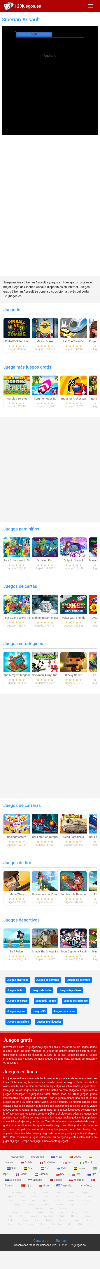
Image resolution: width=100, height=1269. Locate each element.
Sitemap (61, 1240)
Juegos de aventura (78, 979)
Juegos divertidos (17, 979)
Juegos (84, 1193)
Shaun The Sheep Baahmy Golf (51, 951)
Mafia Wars (16, 894)
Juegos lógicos (16, 1011)
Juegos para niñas (64, 1011)
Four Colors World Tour (18, 560)
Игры (57, 1156)
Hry (76, 1174)
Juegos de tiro (17, 862)
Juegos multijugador (49, 1021)
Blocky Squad (73, 675)
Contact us (40, 1240)
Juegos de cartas (20, 586)
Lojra (26, 1185)
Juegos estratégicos (23, 643)
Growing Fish (45, 560)
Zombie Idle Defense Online (77, 894)
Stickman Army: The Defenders (51, 675)
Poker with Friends (73, 617)
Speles (56, 1179)
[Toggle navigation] (90, 6)
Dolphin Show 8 (74, 560)
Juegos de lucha (41, 990)
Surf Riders (17, 951)
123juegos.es (27, 6)
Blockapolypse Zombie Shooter (51, 894)
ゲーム (86, 1185)
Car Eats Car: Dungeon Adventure (53, 837)
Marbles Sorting (17, 398)
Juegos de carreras (22, 805)
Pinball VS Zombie (16, 341)
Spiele (27, 1162)
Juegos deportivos (21, 920)
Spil (45, 1168)
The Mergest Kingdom (18, 675)
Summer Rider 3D (45, 398)
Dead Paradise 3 (73, 837)
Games (17, 1156)
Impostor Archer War (74, 398)
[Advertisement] (50, 91)
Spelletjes (48, 1162)
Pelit (62, 1168)
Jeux (68, 1162)
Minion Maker (45, 341)
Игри (44, 1185)
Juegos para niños (21, 529)
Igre (92, 1174)
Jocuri (22, 1174)
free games (17, 1193)
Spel (29, 1168)
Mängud (35, 1179)
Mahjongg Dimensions (46, 617)
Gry (60, 1174)
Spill (12, 1168)
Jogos (76, 1156)
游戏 (80, 1224)
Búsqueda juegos (45, 1000)
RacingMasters (16, 837)
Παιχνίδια (64, 1185)
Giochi (86, 1162)
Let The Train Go (73, 341)
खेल (69, 1224)
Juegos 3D (39, 1011)
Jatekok (42, 1174)
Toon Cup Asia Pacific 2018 (77, 951)
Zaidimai (76, 1179)
